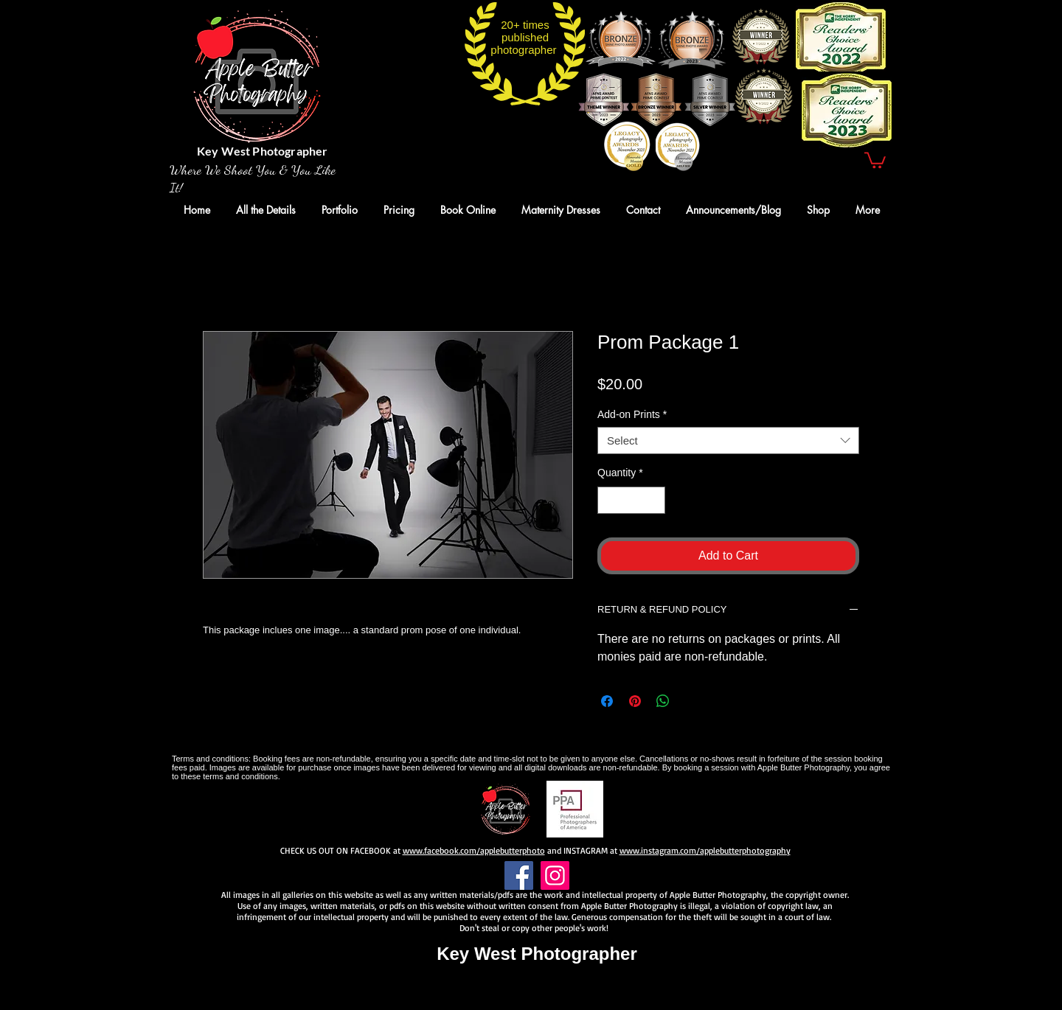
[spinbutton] (631, 500)
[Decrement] (609, 500)
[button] (875, 159)
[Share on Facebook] (607, 701)
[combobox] (728, 441)
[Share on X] (691, 701)
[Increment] (654, 500)
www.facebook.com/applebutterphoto (474, 850)
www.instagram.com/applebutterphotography (705, 850)
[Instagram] (555, 875)
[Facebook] (518, 875)
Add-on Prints (632, 414)
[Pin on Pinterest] (635, 701)
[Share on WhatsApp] (663, 701)
